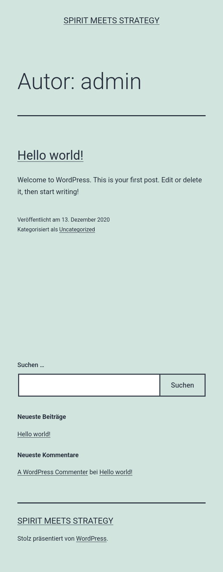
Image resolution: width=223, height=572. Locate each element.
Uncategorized (77, 229)
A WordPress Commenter (52, 472)
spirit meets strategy (112, 20)
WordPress (91, 538)
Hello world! (50, 155)
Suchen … (30, 364)
